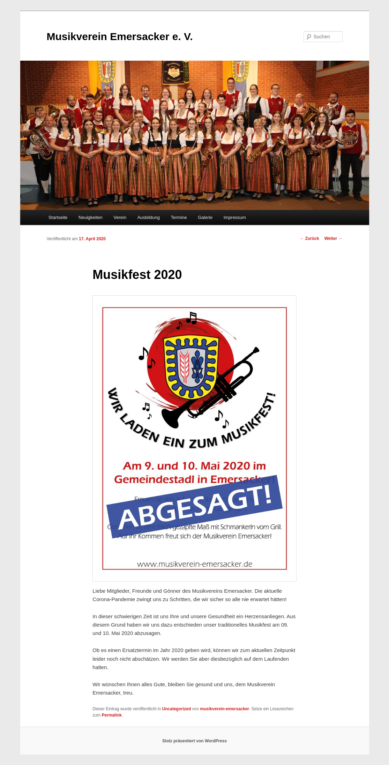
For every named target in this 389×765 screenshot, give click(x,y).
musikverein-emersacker (224, 708)
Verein (119, 217)
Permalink (111, 715)
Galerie (205, 217)
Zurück (309, 238)
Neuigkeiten (90, 217)
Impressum (235, 217)
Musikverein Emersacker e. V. (120, 36)
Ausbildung (148, 217)
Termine (179, 217)
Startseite (58, 217)
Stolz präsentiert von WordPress (194, 741)
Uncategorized (176, 708)
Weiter (333, 238)
